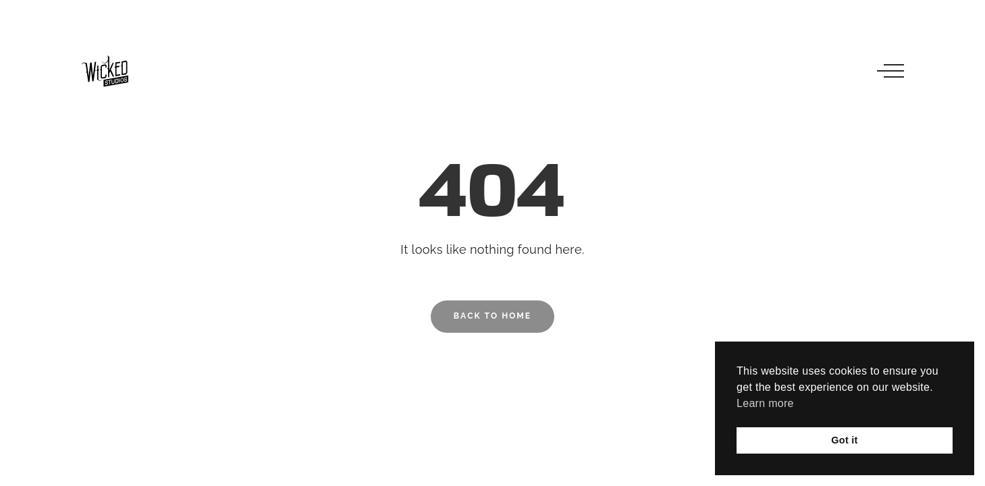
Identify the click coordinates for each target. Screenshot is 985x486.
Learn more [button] (765, 403)
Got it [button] (844, 440)
